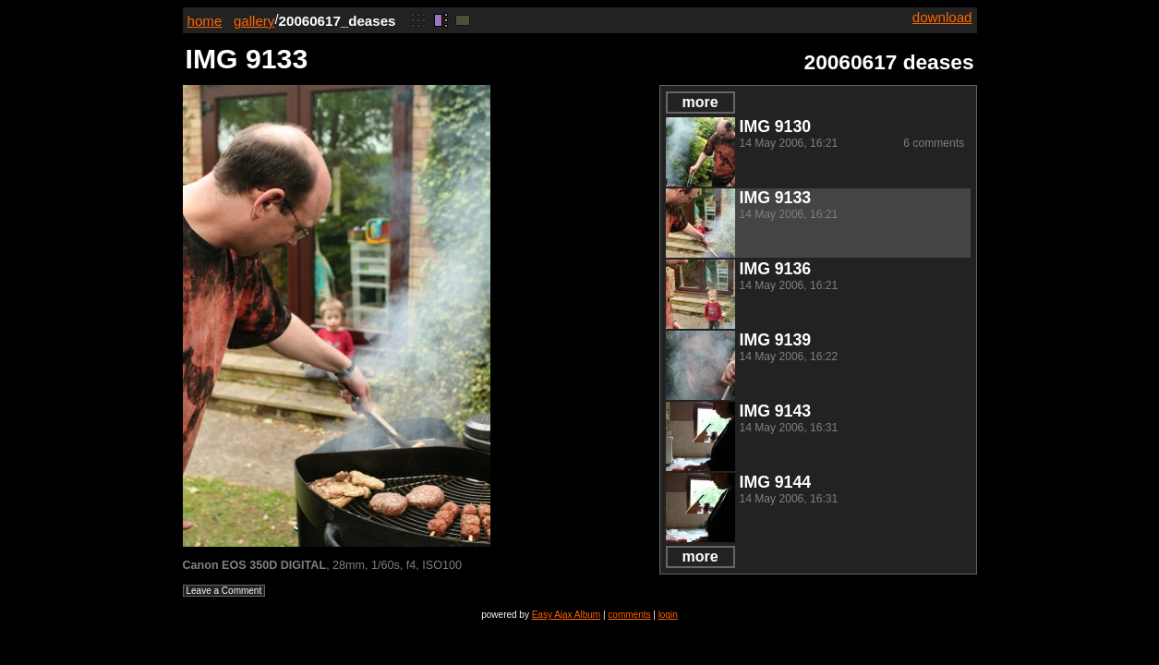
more (700, 102)
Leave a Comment (224, 591)
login (668, 615)
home (205, 21)
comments (629, 615)
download (942, 17)
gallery (254, 21)
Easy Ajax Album (566, 615)
